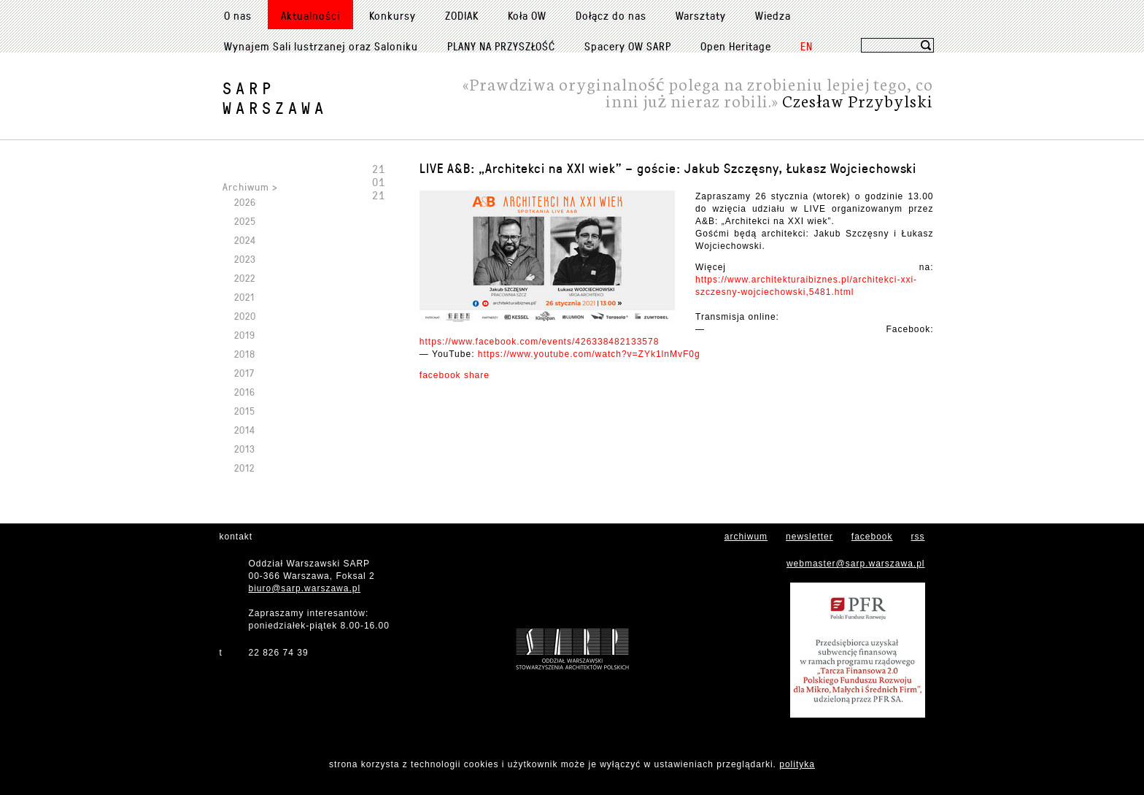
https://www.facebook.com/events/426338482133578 (540, 342)
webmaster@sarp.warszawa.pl (855, 563)
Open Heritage (735, 46)
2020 (245, 316)
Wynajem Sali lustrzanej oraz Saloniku (321, 46)
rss (918, 536)
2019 (244, 335)
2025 (245, 221)
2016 (244, 392)
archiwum (746, 536)
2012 (244, 468)
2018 (244, 354)
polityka (797, 764)
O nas (238, 15)
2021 (244, 297)
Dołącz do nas (611, 15)
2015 (244, 411)
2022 (244, 278)
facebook (872, 536)
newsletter (809, 536)
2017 (244, 373)
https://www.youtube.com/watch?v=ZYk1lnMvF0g (589, 354)
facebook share (455, 375)
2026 (245, 202)
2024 (245, 240)
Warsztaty (701, 15)
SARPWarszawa (275, 97)
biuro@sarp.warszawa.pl (305, 588)
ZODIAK (462, 15)
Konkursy (392, 15)
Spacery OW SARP (627, 46)
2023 (245, 259)
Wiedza (773, 15)
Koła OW (527, 15)
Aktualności (310, 15)
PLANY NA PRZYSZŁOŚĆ (501, 46)
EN (806, 46)
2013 (244, 449)
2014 (244, 430)
